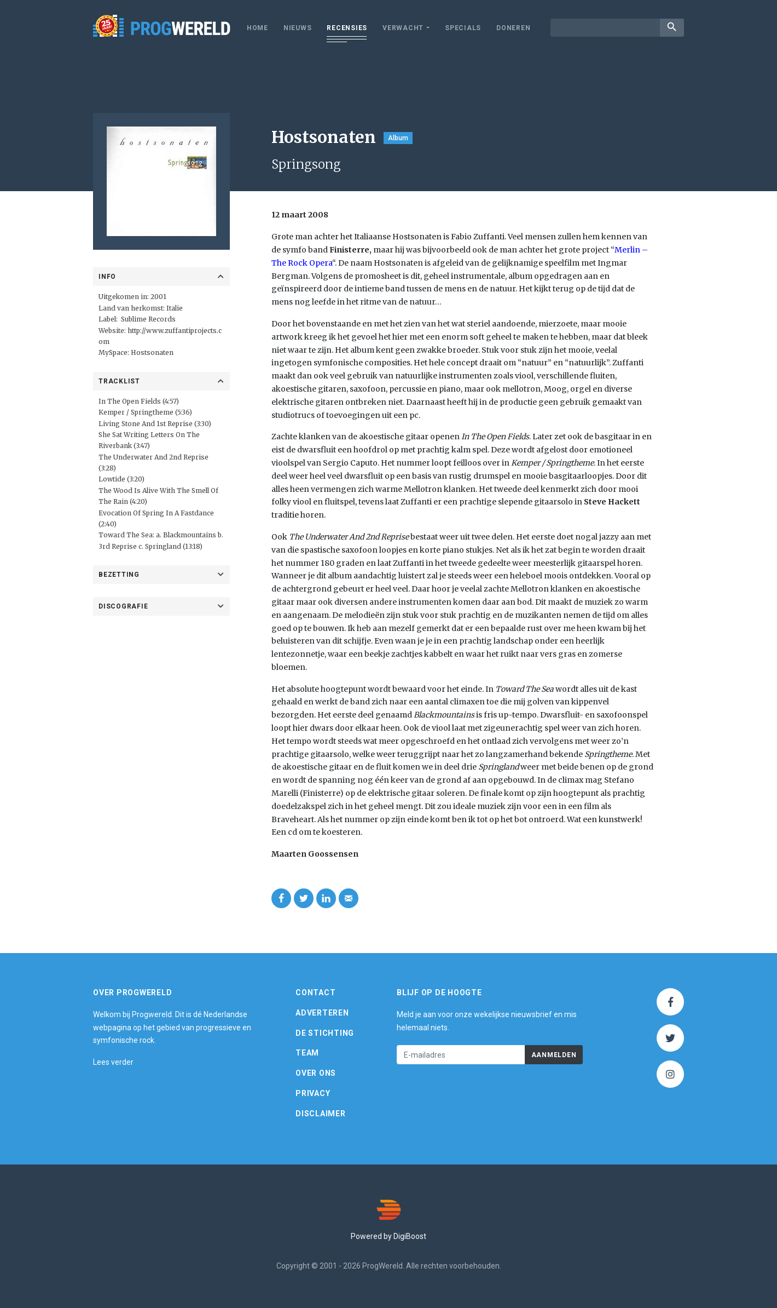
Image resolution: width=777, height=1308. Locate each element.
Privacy (312, 1093)
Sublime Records (148, 319)
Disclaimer (320, 1113)
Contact (315, 992)
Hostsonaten (152, 352)
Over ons (315, 1073)
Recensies (347, 28)
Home (257, 28)
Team (307, 1052)
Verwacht (403, 28)
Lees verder (113, 1062)
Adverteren (322, 1012)
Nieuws (297, 28)
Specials (463, 28)
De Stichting (324, 1033)
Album (398, 138)
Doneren (513, 28)
